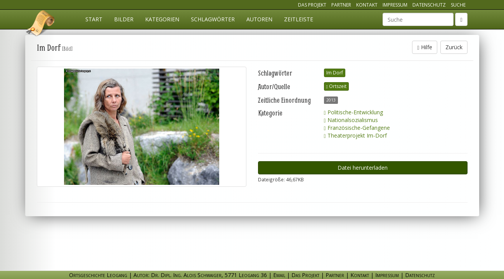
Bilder (123, 19)
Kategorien (162, 19)
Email (279, 275)
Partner (341, 5)
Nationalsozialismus (351, 120)
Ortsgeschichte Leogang (40, 24)
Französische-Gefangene (357, 127)
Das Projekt (312, 5)
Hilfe (424, 47)
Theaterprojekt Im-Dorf (355, 135)
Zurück (453, 47)
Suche (458, 5)
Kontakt (367, 5)
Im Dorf (334, 72)
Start (93, 19)
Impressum (395, 5)
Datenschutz (429, 5)
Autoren (259, 19)
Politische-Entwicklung (353, 112)
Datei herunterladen (363, 167)
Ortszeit (336, 86)
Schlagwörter (213, 19)
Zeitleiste (298, 19)
